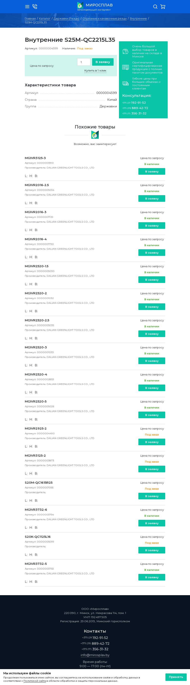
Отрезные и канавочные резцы (105, 18)
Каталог (44, 18)
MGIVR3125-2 (35, 455)
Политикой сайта (35, 680)
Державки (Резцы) (66, 18)
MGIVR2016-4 (36, 239)
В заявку (103, 62)
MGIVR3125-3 (35, 158)
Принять (176, 677)
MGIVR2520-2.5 (37, 320)
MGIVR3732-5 (36, 564)
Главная (30, 18)
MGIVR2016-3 (35, 212)
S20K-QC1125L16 (38, 537)
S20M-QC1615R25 (38, 482)
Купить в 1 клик (95, 70)
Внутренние (138, 18)
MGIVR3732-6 (36, 510)
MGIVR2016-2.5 (37, 185)
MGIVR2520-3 (36, 347)
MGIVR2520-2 (36, 293)
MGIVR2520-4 (36, 374)
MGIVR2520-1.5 (36, 266)
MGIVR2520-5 (35, 401)
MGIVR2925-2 (36, 428)
